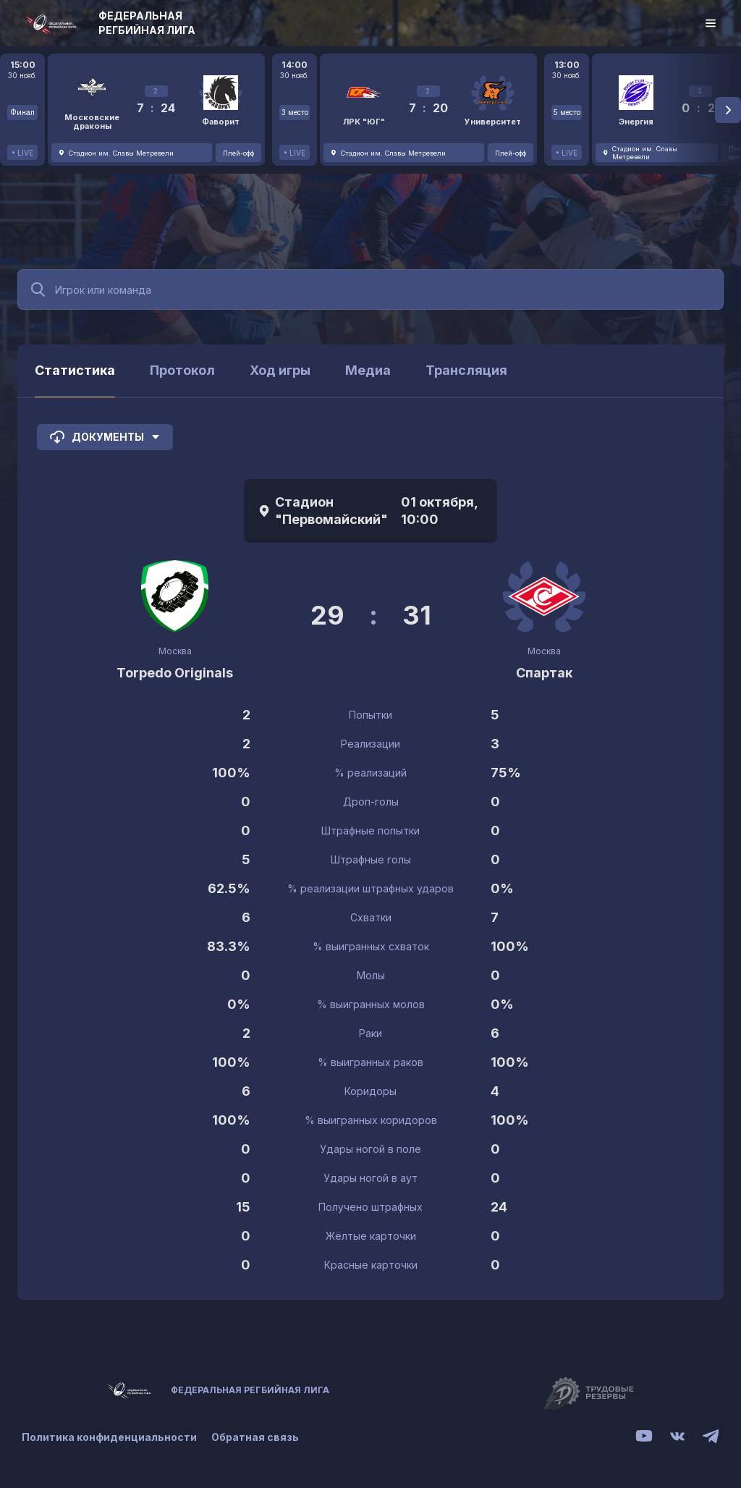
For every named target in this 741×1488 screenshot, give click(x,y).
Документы (104, 437)
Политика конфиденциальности (109, 1437)
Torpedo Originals (175, 672)
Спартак (544, 672)
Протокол (182, 370)
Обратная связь (255, 1437)
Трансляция (466, 370)
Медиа (368, 370)
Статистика (75, 370)
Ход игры (280, 370)
